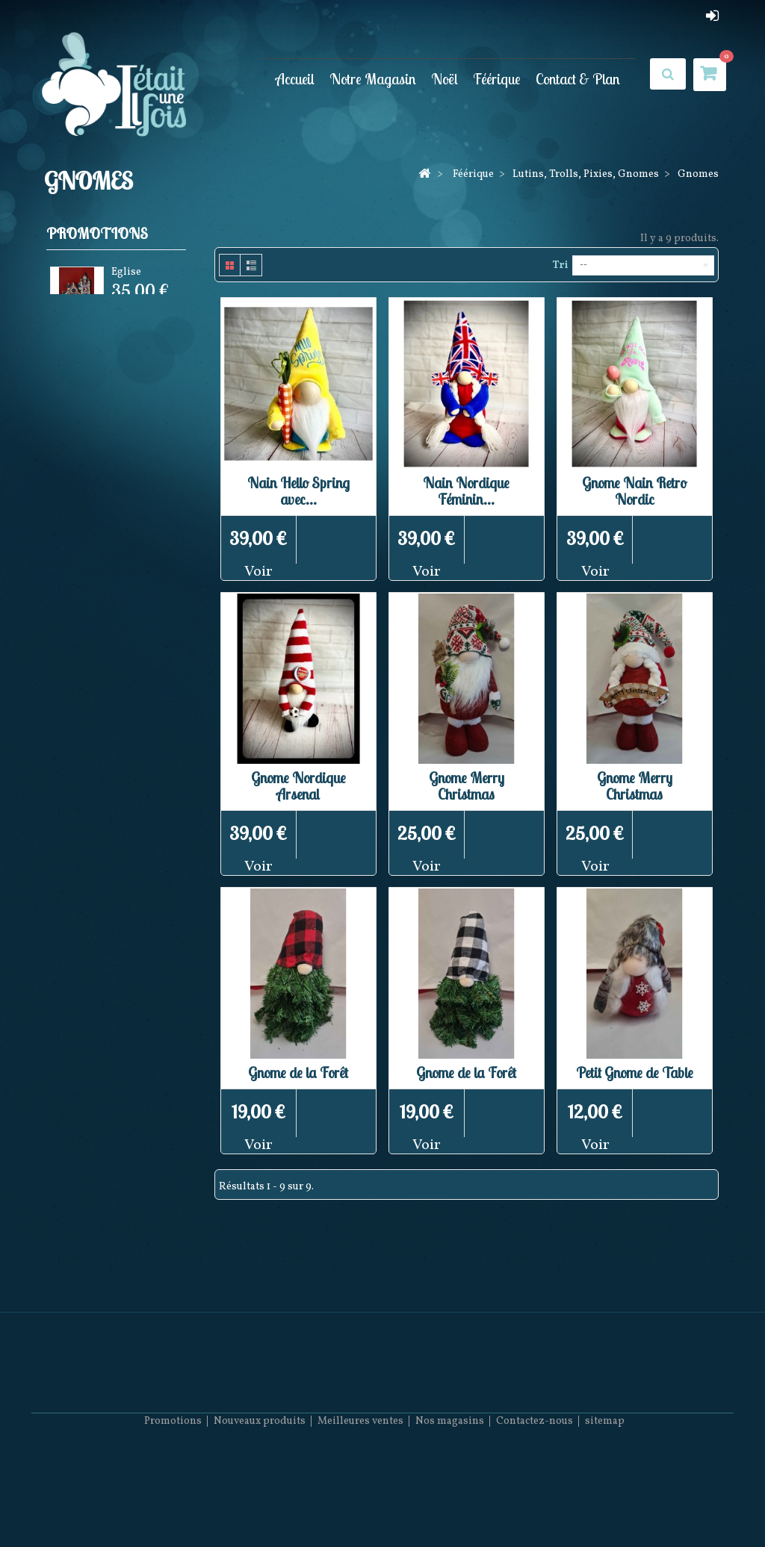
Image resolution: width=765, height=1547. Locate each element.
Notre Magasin (372, 78)
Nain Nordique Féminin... (466, 490)
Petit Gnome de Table (634, 1072)
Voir (258, 571)
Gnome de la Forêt (298, 1072)
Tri (560, 265)
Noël (444, 78)
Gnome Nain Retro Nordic (634, 490)
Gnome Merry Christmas (466, 785)
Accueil (295, 78)
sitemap (605, 1502)
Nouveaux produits (260, 1502)
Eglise (126, 274)
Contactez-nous (534, 1502)
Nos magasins (449, 1502)
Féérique (497, 78)
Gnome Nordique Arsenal (298, 785)
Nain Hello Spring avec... (298, 490)
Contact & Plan (578, 78)
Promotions (97, 233)
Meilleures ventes (360, 1502)
